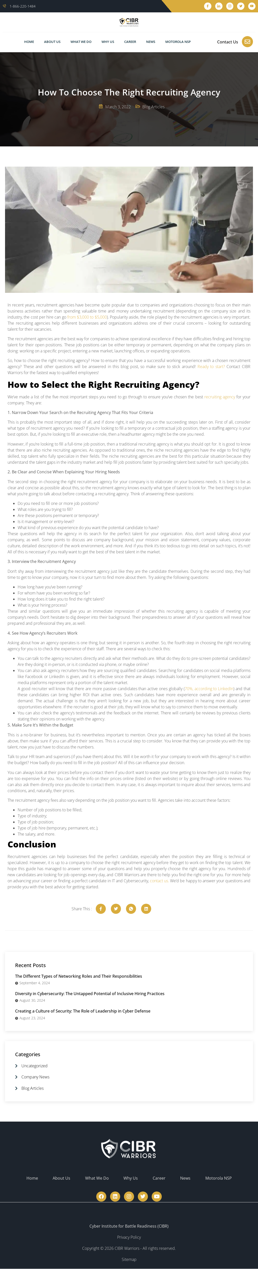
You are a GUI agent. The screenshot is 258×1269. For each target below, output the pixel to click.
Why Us (108, 41)
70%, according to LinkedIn (209, 688)
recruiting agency (219, 397)
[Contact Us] (247, 41)
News (150, 41)
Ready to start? (211, 366)
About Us (52, 41)
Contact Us (227, 42)
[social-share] (101, 909)
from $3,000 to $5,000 (87, 317)
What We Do (81, 41)
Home (29, 41)
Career (130, 41)
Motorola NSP (178, 41)
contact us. (159, 881)
